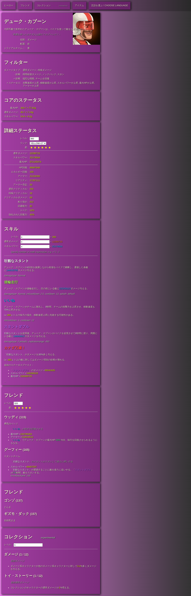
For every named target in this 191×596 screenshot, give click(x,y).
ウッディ (11, 417)
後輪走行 (11, 282)
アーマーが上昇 (31, 86)
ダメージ (32, 39)
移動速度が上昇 (48, 83)
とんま (7, 507)
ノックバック (49, 74)
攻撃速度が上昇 (31, 83)
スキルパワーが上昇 (67, 83)
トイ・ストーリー (18, 576)
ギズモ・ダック (16, 514)
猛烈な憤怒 (28, 78)
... (5, 381)
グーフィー (13, 450)
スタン (60, 74)
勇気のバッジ (11, 424)
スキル (11, 228)
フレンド (13, 395)
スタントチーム (12, 456)
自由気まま (10, 520)
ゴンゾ (9, 501)
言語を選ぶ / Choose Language (109, 5)
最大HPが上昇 (86, 83)
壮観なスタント (16, 261)
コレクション (18, 537)
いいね (9, 301)
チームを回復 (42, 78)
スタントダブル (16, 327)
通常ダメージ (30, 70)
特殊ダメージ (45, 70)
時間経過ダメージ (32, 74)
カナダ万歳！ (14, 348)
